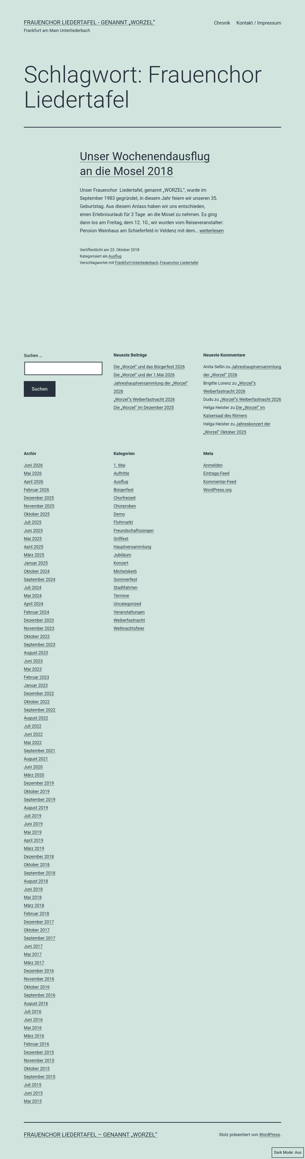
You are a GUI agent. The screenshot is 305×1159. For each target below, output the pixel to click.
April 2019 (33, 840)
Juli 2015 (32, 1084)
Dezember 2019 (39, 783)
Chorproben (125, 505)
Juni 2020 (33, 766)
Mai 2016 (33, 1027)
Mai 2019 (33, 832)
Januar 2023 (36, 685)
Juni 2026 (33, 465)
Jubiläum (122, 554)
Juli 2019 (32, 815)
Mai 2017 (33, 954)
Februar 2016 (36, 1043)
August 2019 (36, 807)
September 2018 (39, 872)
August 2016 (36, 1003)
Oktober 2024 (37, 571)
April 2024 (33, 603)
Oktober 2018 (37, 864)
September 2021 (39, 750)
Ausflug (114, 256)
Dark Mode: (287, 1152)
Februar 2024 (36, 612)
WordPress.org (217, 489)
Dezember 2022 (39, 693)
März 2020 (34, 774)
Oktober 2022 (37, 701)
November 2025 (39, 505)
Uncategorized (127, 603)
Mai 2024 (33, 595)
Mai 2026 (33, 473)
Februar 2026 (36, 489)
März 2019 (34, 848)
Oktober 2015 (37, 1068)
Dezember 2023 (39, 620)
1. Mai (119, 465)
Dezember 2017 (39, 921)
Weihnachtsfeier (129, 628)
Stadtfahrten (125, 587)
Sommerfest (125, 579)
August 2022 (36, 717)
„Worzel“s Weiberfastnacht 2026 (144, 399)
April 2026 (33, 481)
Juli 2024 (32, 587)
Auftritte (121, 473)
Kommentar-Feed (219, 481)
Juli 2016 (32, 1011)
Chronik (222, 23)
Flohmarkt (123, 522)
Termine (121, 595)
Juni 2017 (33, 946)
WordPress (269, 1134)
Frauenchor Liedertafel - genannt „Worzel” (89, 22)
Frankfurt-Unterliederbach (136, 262)
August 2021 (36, 758)
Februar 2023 (36, 677)
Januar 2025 (36, 562)
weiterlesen (211, 230)
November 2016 (39, 978)
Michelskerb (125, 571)
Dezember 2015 (39, 1052)
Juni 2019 (33, 823)
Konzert (121, 562)
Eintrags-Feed (216, 473)
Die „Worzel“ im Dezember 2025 (144, 407)
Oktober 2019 (37, 791)
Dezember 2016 (39, 970)
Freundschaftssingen (134, 530)
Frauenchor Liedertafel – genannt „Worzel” (90, 1134)
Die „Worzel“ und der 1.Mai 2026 (144, 374)
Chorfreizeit (125, 497)
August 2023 (36, 652)
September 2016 (39, 995)
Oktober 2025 (37, 514)
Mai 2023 (33, 669)
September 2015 (39, 1076)
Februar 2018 (36, 913)
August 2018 (36, 881)
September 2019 (39, 799)
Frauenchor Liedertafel (179, 262)
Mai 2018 (33, 897)
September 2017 (39, 938)
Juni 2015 (33, 1093)
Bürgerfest (124, 489)
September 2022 (39, 709)
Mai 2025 (33, 538)
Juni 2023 (33, 660)
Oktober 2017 (37, 929)
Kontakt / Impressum (258, 23)
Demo (119, 514)
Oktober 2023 (37, 636)
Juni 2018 (33, 889)
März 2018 (34, 905)
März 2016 (34, 1035)
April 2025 (33, 546)
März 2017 (34, 962)
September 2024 (39, 579)
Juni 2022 (33, 734)
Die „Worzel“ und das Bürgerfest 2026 (149, 366)
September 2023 (39, 644)
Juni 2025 (33, 530)
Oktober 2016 (37, 986)
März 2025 (34, 554)
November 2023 (39, 628)
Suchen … (33, 355)
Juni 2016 (33, 1019)
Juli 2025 (32, 522)
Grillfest (121, 538)
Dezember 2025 (39, 497)
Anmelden (213, 465)
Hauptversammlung (132, 546)
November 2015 (39, 1060)
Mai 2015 (33, 1101)
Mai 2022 (33, 742)
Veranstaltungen (129, 612)
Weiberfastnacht (129, 620)
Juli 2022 (32, 726)
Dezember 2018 (39, 856)
